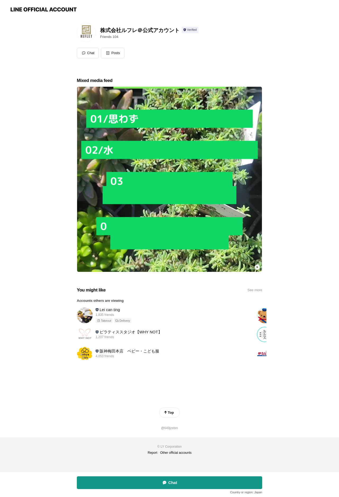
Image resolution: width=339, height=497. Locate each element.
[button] (112, 53)
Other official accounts (176, 453)
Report (152, 453)
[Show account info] (190, 30)
